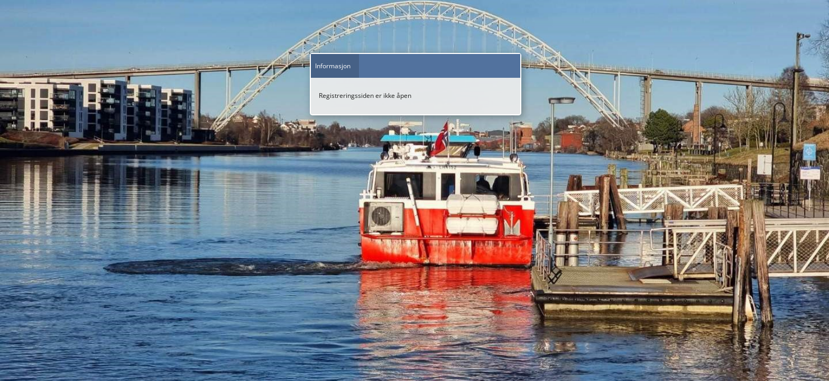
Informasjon (333, 65)
